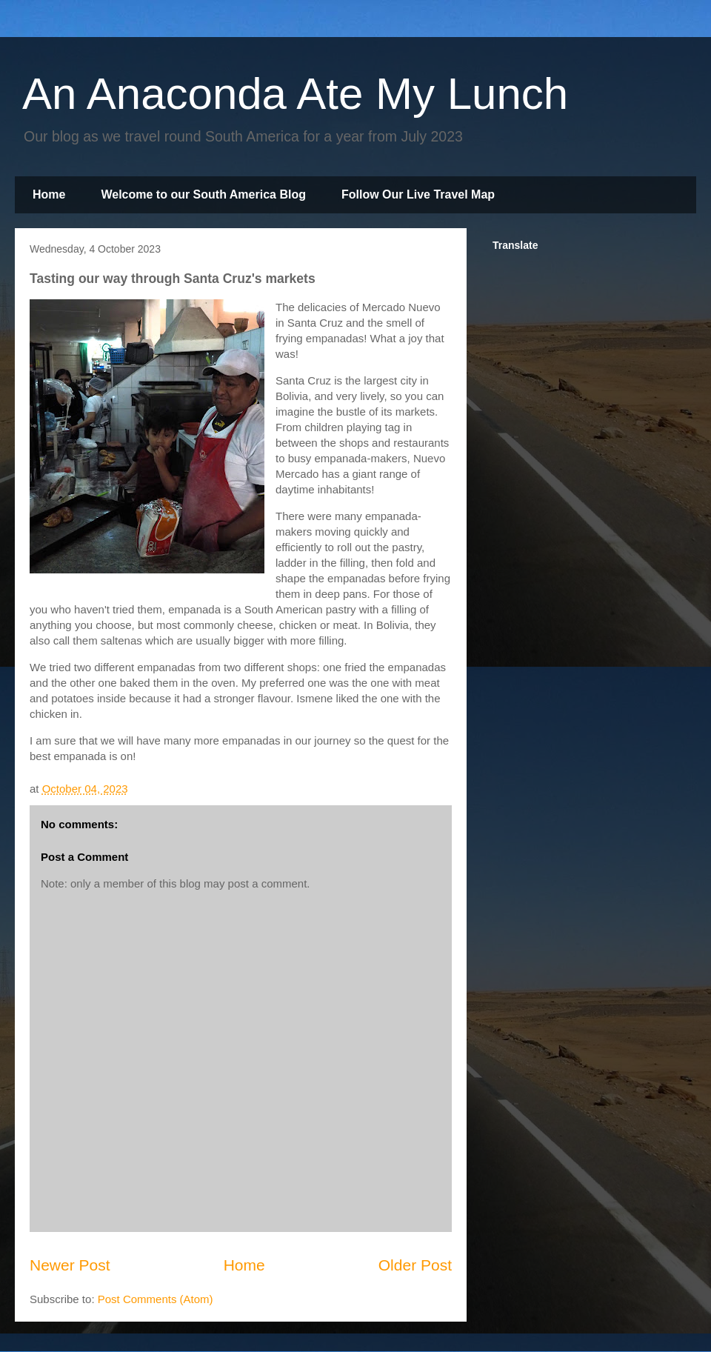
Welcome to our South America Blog (203, 194)
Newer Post (70, 1264)
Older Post (415, 1264)
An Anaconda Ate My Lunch (295, 94)
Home (49, 194)
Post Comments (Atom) (155, 1299)
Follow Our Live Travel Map (418, 194)
